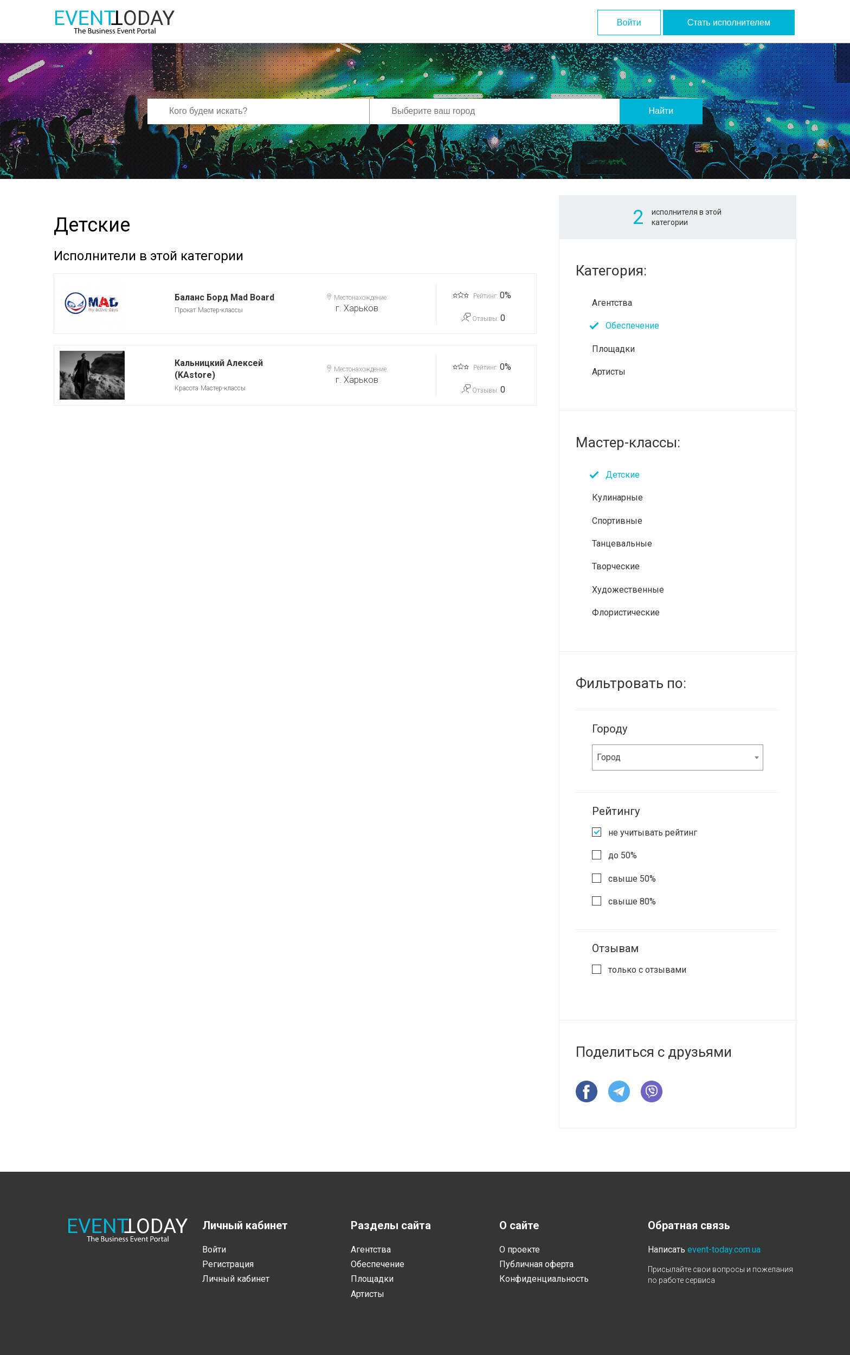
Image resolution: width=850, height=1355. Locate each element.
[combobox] (677, 757)
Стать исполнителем (728, 22)
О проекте (519, 1249)
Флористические (626, 612)
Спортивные (617, 521)
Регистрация (228, 1264)
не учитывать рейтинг (652, 832)
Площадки (613, 349)
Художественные (628, 590)
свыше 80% (632, 901)
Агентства (612, 303)
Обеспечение (632, 325)
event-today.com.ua (724, 1249)
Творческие (616, 566)
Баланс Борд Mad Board (224, 297)
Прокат (185, 310)
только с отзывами (647, 970)
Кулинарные (617, 497)
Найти (660, 110)
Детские (623, 475)
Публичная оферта (536, 1264)
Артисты (609, 372)
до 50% (622, 855)
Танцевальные (622, 543)
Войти (629, 22)
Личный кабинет (235, 1279)
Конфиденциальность (544, 1279)
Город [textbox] (609, 757)
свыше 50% (632, 879)
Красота (186, 388)
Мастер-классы (220, 310)
